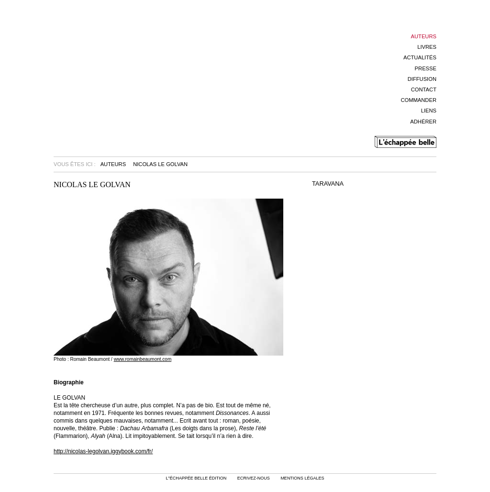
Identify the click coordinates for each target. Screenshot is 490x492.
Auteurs (423, 36)
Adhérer (423, 121)
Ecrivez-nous (253, 478)
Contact (423, 89)
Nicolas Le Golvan (160, 164)
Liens (428, 110)
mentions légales (302, 478)
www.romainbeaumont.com (143, 359)
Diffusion (422, 79)
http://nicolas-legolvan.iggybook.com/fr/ (103, 451)
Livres (426, 47)
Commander (418, 100)
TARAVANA (328, 184)
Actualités (419, 57)
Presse (425, 68)
